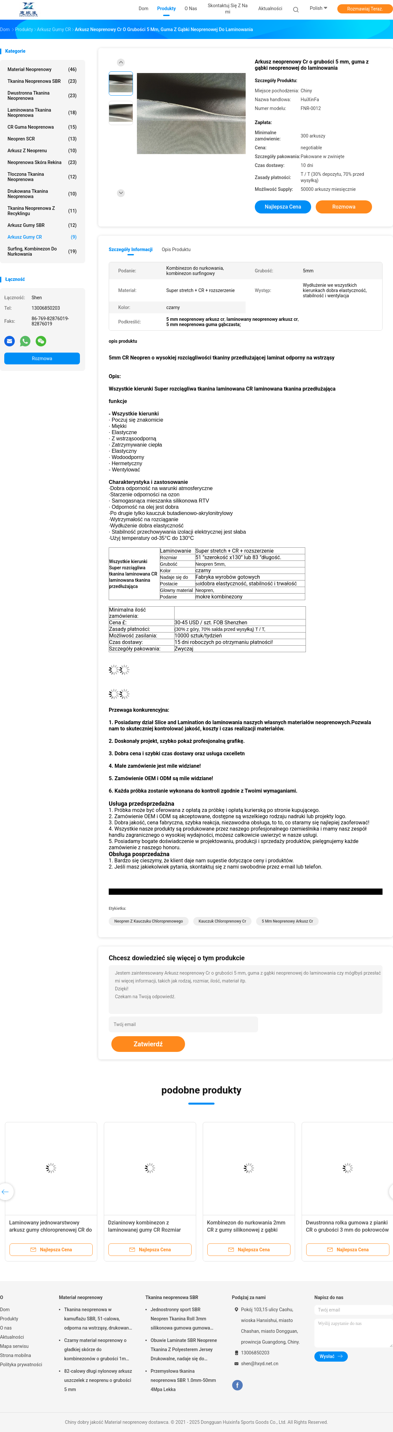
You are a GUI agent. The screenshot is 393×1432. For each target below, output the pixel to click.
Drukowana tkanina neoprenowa (42, 194)
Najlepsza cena (283, 207)
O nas (6, 1328)
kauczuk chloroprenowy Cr (222, 921)
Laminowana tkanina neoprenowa (42, 112)
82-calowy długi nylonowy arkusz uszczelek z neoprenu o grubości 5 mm (98, 1380)
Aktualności (12, 1337)
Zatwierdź (148, 1044)
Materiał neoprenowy (42, 69)
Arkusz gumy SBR (42, 225)
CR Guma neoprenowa (42, 127)
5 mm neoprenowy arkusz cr (287, 921)
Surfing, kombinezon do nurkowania (42, 251)
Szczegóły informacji (131, 249)
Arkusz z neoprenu (42, 150)
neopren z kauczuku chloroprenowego (148, 921)
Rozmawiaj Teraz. (365, 8)
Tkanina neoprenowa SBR (42, 81)
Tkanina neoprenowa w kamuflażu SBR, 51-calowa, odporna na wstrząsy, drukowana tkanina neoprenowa (97, 1319)
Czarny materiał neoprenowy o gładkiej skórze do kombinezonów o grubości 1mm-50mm (97, 1350)
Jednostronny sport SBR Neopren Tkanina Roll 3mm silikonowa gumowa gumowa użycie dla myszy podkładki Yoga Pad (184, 1319)
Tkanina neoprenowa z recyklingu (42, 211)
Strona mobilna (15, 1355)
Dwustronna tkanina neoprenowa (42, 95)
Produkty (9, 1318)
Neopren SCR (42, 139)
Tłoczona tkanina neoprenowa (42, 177)
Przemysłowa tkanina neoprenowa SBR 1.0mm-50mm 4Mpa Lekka (183, 1380)
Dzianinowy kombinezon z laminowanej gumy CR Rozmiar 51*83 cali (144, 1230)
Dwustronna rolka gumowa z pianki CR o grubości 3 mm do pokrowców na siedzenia (347, 1230)
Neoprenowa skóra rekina (42, 162)
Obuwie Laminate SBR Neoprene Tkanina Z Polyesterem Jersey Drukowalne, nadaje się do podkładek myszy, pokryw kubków (184, 1350)
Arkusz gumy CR (42, 237)
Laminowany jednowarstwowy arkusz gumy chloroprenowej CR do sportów (50, 1230)
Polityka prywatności (21, 1364)
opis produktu (176, 249)
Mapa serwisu (14, 1346)
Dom (4, 1309)
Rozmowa (42, 358)
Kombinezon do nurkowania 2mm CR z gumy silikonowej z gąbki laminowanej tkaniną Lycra (246, 1230)
